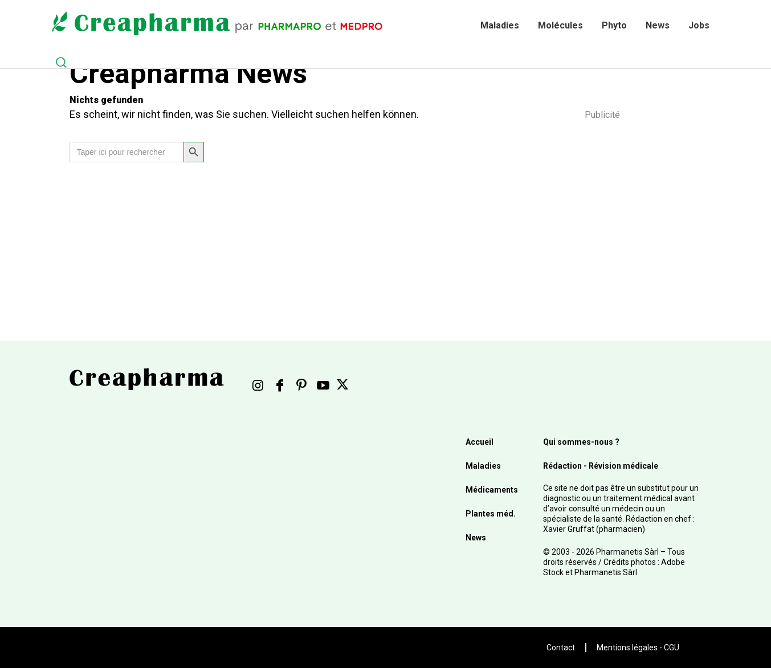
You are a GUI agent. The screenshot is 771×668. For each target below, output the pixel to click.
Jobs (698, 25)
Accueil (479, 441)
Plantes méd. (491, 513)
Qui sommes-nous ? (581, 441)
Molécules (560, 25)
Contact (560, 647)
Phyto (614, 25)
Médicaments (492, 489)
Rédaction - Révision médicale (600, 465)
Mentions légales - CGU (638, 647)
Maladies (499, 25)
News (658, 25)
